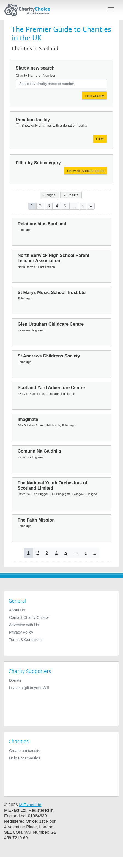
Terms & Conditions (25, 639)
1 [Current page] (32, 206)
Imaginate (28, 419)
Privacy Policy (21, 632)
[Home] (29, 10)
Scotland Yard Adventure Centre (51, 387)
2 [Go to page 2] (40, 206)
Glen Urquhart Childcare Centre (51, 324)
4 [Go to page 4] (57, 206)
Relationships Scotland (42, 223)
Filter (100, 139)
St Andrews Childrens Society (49, 356)
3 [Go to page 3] (48, 206)
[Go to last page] (90, 206)
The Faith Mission (36, 520)
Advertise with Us (24, 625)
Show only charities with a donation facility (54, 125)
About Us (17, 610)
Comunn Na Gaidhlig (39, 451)
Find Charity (94, 96)
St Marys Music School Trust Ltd (52, 292)
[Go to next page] (83, 206)
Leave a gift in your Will (29, 688)
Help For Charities (24, 758)
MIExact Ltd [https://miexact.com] (30, 804)
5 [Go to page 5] (65, 206)
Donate (15, 680)
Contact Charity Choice (29, 617)
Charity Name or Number (36, 75)
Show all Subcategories (85, 171)
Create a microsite (24, 750)
